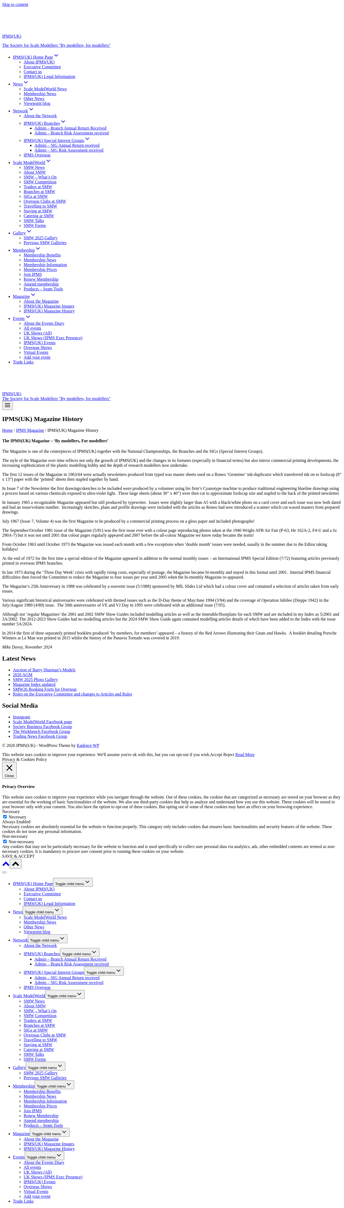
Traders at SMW (38, 186)
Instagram (21, 717)
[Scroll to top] (6, 865)
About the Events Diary (44, 323)
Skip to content (15, 4)
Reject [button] (228, 754)
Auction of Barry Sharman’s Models (44, 670)
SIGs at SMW (36, 196)
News (18, 912)
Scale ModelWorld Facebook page (42, 721)
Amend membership (41, 284)
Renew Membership (41, 279)
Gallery (19, 1067)
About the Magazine (41, 301)
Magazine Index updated (34, 684)
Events (19, 1157)
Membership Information (45, 264)
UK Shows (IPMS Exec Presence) (53, 338)
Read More (245, 754)
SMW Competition (40, 182)
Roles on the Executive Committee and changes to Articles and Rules (72, 694)
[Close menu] (4, 872)
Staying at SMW (38, 211)
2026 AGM (22, 674)
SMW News (34, 167)
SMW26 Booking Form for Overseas (45, 689)
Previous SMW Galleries (45, 242)
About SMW (35, 172)
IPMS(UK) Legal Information (49, 76)
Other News (34, 98)
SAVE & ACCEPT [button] (18, 856)
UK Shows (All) (38, 333)
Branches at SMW (39, 191)
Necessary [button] (11, 811)
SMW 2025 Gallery (41, 238)
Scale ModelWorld (29, 995)
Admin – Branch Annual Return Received (70, 128)
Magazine (21, 1133)
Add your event (37, 357)
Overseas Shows (38, 347)
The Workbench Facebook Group (41, 731)
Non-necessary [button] (15, 836)
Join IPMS (33, 274)
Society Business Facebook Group (42, 726)
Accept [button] (216, 754)
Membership (24, 1086)
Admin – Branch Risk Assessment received (71, 133)
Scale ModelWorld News (45, 89)
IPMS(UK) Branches (42, 954)
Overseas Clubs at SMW (45, 201)
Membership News (40, 93)
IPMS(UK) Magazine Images (49, 306)
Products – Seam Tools (43, 289)
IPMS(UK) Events (40, 342)
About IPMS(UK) (39, 62)
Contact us (33, 71)
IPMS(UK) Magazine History (49, 311)
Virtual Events (36, 352)
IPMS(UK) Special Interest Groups (54, 972)
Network (20, 940)
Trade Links (23, 362)
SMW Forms (35, 225)
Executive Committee (42, 67)
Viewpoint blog (37, 103)
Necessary (17, 817)
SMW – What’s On (40, 177)
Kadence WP (88, 745)
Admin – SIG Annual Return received (66, 145)
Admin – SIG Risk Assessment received (68, 150)
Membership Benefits (42, 255)
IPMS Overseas (37, 155)
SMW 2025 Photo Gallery (35, 679)
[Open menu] (7, 405)
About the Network (40, 115)
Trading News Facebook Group (40, 736)
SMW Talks (34, 220)
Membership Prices (40, 269)
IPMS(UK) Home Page (33, 883)
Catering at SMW (39, 215)
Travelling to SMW (40, 206)
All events (32, 328)
